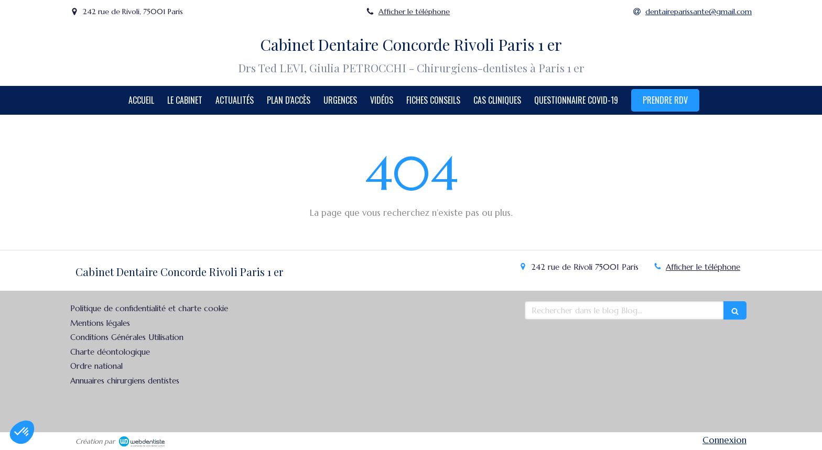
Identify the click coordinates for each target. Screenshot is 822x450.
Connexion (724, 440)
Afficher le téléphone (414, 11)
